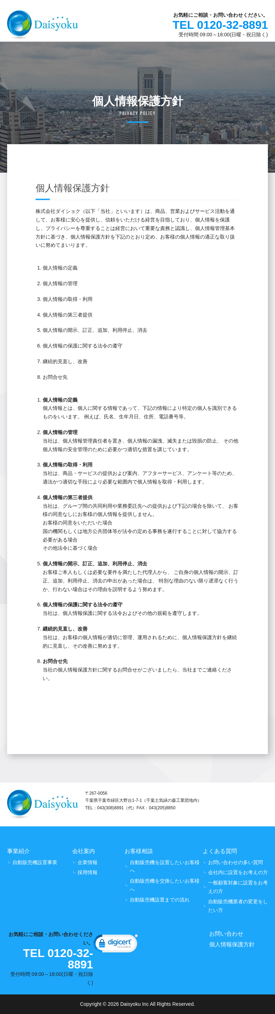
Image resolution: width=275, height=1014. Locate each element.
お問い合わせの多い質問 (235, 862)
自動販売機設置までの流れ (160, 900)
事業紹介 (18, 851)
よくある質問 (220, 851)
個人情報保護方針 (232, 944)
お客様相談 (139, 851)
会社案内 (83, 851)
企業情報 (87, 862)
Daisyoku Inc (134, 1004)
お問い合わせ (226, 934)
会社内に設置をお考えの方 (238, 872)
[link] (115, 945)
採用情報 (87, 872)
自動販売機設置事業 (34, 862)
